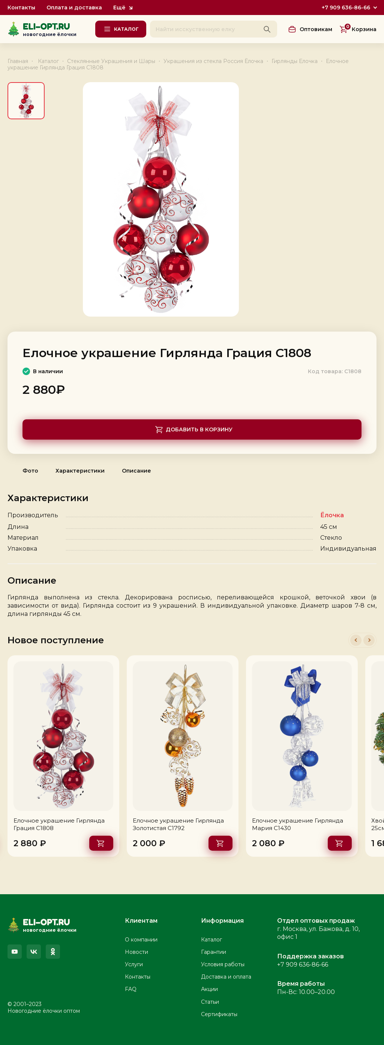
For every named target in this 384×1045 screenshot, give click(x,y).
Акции (209, 989)
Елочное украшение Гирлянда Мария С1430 (297, 824)
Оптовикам (316, 29)
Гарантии (213, 952)
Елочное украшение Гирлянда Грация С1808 (59, 824)
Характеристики (80, 470)
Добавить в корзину (199, 429)
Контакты (21, 8)
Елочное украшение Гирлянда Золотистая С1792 (178, 824)
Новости (136, 952)
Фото (30, 470)
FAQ (130, 989)
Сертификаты (219, 1014)
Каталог (48, 61)
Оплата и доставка (74, 8)
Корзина (360, 29)
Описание (136, 470)
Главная (18, 61)
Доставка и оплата (226, 976)
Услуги (134, 964)
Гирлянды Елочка (295, 61)
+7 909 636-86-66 (346, 7)
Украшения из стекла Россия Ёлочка (213, 61)
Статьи (210, 1001)
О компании (141, 939)
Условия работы (222, 964)
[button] (356, 640)
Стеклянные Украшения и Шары (111, 61)
